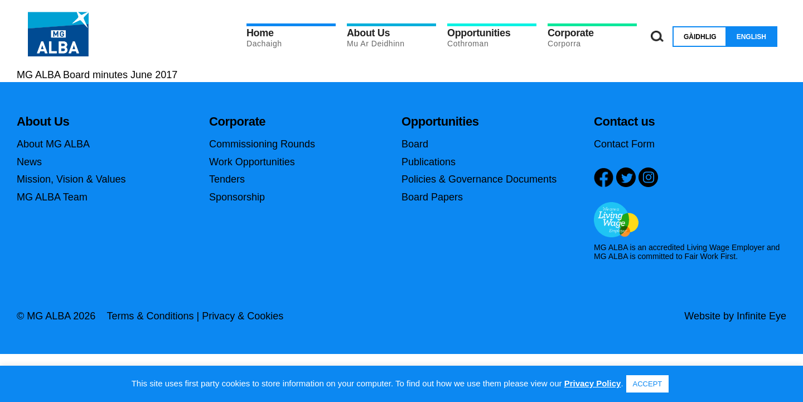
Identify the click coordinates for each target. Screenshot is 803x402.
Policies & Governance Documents (479, 179)
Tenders (227, 179)
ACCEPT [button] (647, 384)
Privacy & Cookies (242, 316)
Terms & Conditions (150, 316)
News (29, 162)
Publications (429, 162)
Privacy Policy (592, 383)
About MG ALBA (53, 144)
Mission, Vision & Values (71, 179)
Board (415, 144)
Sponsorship (237, 197)
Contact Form (624, 144)
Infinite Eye (761, 316)
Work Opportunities (252, 162)
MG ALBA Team (52, 197)
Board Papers (432, 197)
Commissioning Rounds (262, 144)
